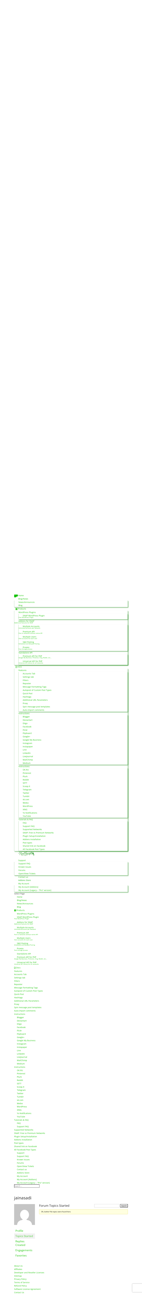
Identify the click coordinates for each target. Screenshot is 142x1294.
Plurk (25, 776)
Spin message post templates (36, 706)
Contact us (23, 877)
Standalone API (25, 652)
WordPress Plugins (27, 612)
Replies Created (20, 1243)
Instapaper (28, 746)
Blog (20, 605)
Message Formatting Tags (34, 686)
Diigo (25, 723)
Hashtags (27, 696)
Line (25, 749)
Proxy (25, 703)
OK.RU (26, 769)
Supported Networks (32, 829)
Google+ (26, 736)
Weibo (26, 802)
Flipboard (27, 733)
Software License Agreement (27, 1289)
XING (25, 809)
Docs (19, 666)
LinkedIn (27, 753)
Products (22, 608)
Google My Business (32, 740)
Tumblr (26, 796)
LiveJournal (28, 756)
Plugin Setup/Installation (34, 836)
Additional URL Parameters (35, 700)
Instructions (24, 713)
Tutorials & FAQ (25, 819)
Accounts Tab (29, 673)
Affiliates (18, 1269)
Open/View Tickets (27, 873)
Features (22, 670)
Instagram (27, 743)
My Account (23, 883)
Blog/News (23, 598)
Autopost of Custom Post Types (37, 690)
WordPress (28, 806)
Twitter (26, 793)
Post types (27, 842)
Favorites (21, 1255)
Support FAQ (29, 826)
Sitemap (18, 1276)
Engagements (23, 1250)
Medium (27, 763)
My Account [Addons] (28, 887)
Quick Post (27, 693)
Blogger (26, 716)
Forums (21, 870)
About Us (18, 1266)
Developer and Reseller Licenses (29, 1272)
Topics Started (24, 1236)
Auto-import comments (33, 710)
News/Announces (26, 602)
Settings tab (28, 677)
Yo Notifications (30, 812)
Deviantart (27, 720)
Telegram (27, 789)
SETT (25, 783)
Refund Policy (20, 1285)
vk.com (26, 799)
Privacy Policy (20, 1279)
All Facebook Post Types (34, 849)
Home (21, 595)
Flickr (25, 730)
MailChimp (28, 759)
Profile (19, 1231)
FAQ (24, 822)
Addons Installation (32, 839)
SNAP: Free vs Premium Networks (38, 832)
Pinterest (27, 773)
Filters (25, 680)
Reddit (26, 779)
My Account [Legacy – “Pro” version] (34, 890)
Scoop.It (26, 786)
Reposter (27, 683)
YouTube (27, 816)
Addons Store (24, 880)
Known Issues (24, 867)
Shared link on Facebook (34, 846)
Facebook (27, 726)
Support (22, 860)
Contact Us (19, 1292)
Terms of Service (22, 1282)
